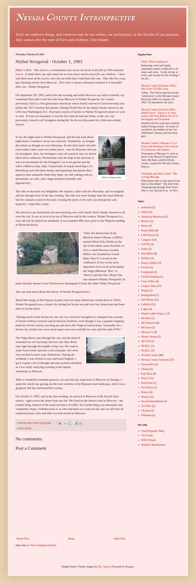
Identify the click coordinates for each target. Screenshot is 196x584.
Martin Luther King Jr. (153, 313)
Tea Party (146, 405)
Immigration (148, 295)
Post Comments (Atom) (43, 545)
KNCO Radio (148, 440)
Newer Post (22, 538)
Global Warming (150, 276)
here (87, 291)
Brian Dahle (147, 230)
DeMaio (145, 258)
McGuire (146, 327)
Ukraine (145, 410)
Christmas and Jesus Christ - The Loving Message (159, 175)
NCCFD (145, 341)
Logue (144, 309)
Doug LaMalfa (149, 262)
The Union (147, 435)
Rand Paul (147, 382)
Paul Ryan (146, 373)
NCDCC (146, 345)
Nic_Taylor (104, 566)
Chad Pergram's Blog (152, 431)
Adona (144, 212)
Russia (28, 428)
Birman (145, 221)
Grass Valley (148, 281)
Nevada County (149, 355)
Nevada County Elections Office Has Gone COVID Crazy (159, 87)
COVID (145, 244)
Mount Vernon (149, 336)
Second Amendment (152, 401)
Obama (145, 369)
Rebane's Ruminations (153, 444)
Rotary (145, 392)
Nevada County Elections (155, 359)
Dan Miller (147, 253)
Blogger (129, 566)
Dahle (144, 248)
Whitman (146, 415)
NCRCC (145, 350)
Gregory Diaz (148, 286)
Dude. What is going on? (154, 61)
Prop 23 (145, 378)
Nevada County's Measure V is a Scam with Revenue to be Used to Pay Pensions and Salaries (159, 146)
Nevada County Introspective (75, 18)
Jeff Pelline (147, 299)
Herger (145, 290)
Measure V (147, 332)
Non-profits (147, 364)
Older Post (119, 538)
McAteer (146, 318)
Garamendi (147, 272)
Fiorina (145, 267)
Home (71, 538)
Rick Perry (147, 387)
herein (19, 74)
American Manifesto (152, 216)
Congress (146, 239)
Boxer (144, 225)
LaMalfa (146, 304)
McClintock (147, 322)
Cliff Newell (148, 235)
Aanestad (146, 207)
